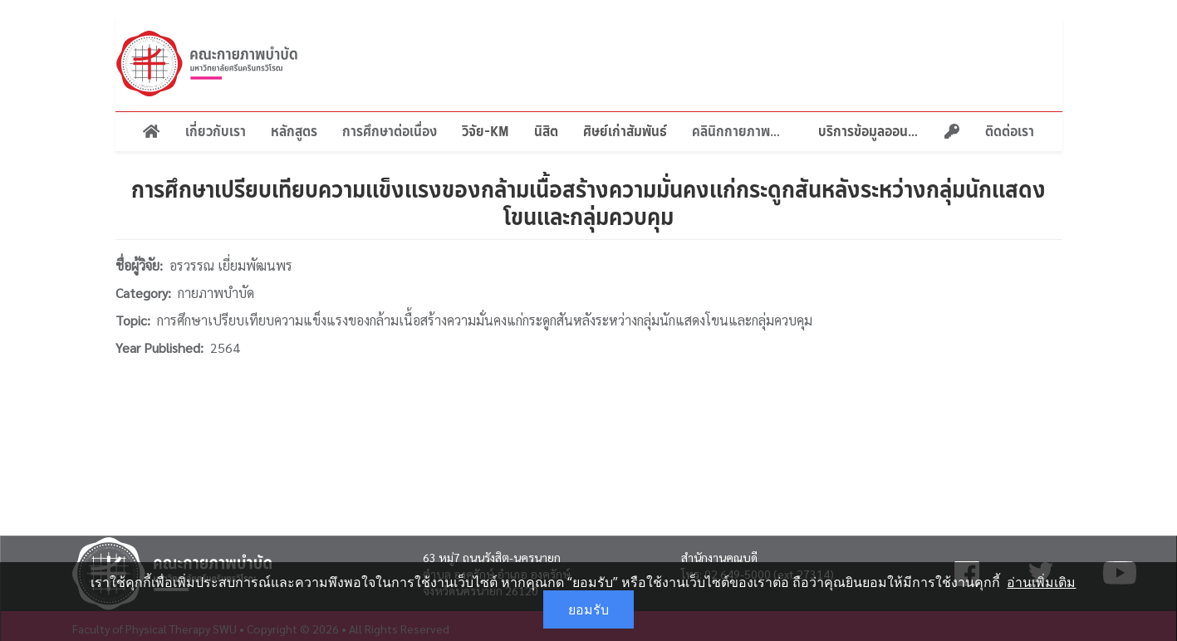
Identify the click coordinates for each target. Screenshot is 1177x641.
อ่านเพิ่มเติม (1041, 582)
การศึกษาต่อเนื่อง (389, 131)
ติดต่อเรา (1009, 131)
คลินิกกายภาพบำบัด (742, 131)
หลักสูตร (294, 131)
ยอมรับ (588, 609)
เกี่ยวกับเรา (215, 131)
